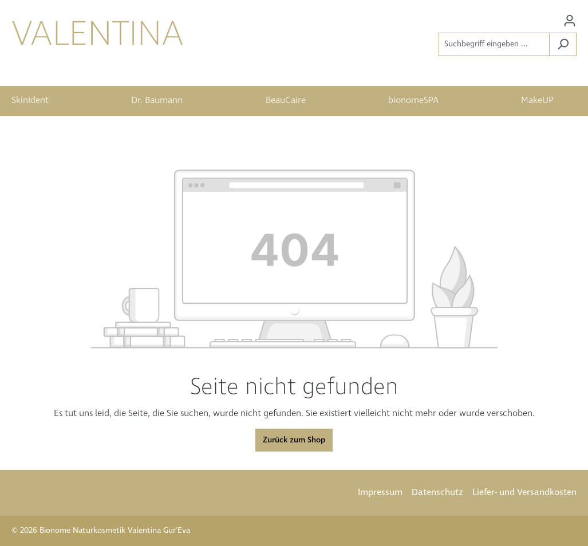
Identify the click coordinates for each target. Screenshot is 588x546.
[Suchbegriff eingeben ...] (494, 44)
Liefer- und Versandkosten (524, 492)
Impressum (380, 492)
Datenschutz (437, 492)
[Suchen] (563, 44)
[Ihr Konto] (569, 21)
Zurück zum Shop (294, 440)
